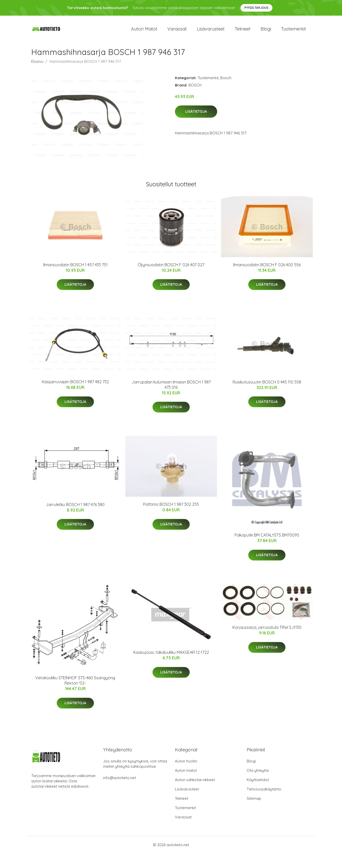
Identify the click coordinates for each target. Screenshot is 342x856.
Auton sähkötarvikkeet (195, 782)
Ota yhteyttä (258, 773)
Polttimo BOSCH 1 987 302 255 (171, 507)
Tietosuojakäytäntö (264, 791)
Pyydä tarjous (256, 8)
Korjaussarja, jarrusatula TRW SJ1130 (266, 630)
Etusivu (37, 64)
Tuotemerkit (293, 30)
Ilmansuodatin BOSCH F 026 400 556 (267, 267)
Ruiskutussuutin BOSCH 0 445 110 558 (267, 384)
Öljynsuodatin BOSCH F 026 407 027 (171, 267)
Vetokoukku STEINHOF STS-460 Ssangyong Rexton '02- (75, 683)
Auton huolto (186, 763)
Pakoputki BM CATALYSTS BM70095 (267, 537)
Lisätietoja (196, 114)
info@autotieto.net (119, 780)
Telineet (243, 30)
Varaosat (177, 30)
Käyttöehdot (258, 782)
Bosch (225, 80)
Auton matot (144, 30)
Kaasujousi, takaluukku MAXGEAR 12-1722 (171, 655)
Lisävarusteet (211, 30)
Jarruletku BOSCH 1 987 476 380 (75, 507)
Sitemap (254, 801)
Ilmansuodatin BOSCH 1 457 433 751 (75, 267)
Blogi (266, 30)
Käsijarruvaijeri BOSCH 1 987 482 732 (75, 384)
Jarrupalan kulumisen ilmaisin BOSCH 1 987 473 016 (171, 387)
